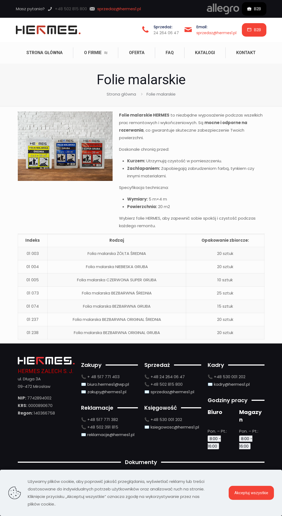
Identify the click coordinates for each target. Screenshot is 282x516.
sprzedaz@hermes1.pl (216, 33)
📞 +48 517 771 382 (99, 419)
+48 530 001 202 (166, 419)
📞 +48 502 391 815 (99, 427)
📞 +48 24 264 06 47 (164, 377)
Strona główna (121, 94)
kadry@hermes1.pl (232, 384)
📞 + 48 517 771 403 (100, 377)
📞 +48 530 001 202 (226, 377)
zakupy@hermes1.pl (106, 392)
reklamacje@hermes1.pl (110, 434)
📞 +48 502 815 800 (163, 384)
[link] (223, 8)
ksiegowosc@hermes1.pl (175, 427)
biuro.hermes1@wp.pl (108, 384)
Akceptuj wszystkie (251, 492)
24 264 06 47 (166, 33)
